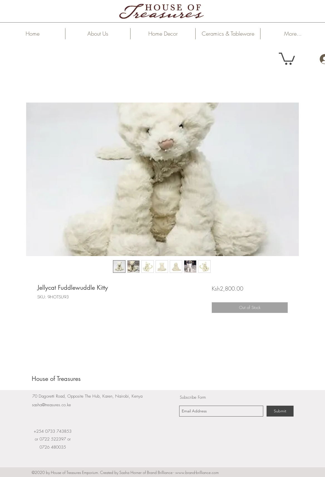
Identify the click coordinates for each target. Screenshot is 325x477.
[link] (287, 58)
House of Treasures (56, 379)
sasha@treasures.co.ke (51, 405)
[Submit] (280, 411)
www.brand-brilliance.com (197, 472)
